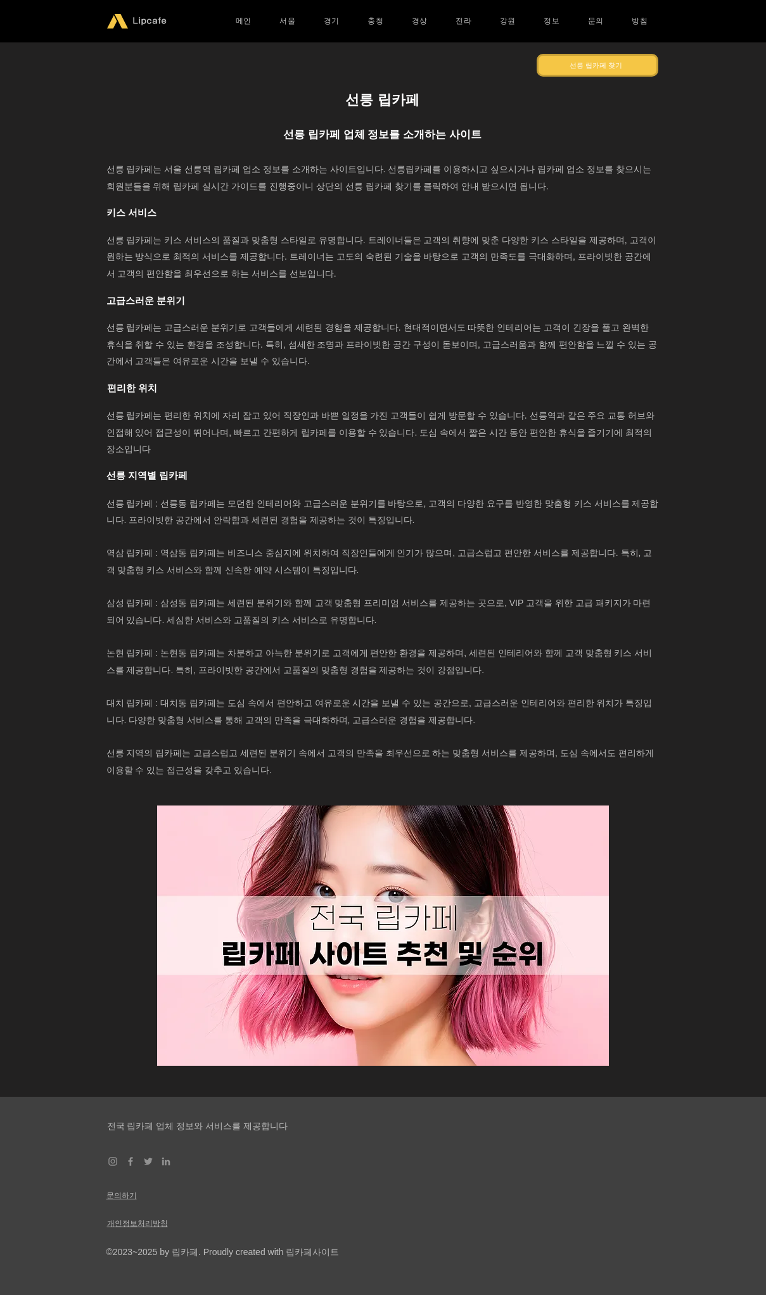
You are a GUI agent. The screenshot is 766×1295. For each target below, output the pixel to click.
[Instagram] (112, 1161)
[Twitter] (148, 1161)
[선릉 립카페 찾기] (597, 65)
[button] (287, 21)
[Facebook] (130, 1161)
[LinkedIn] (166, 1161)
